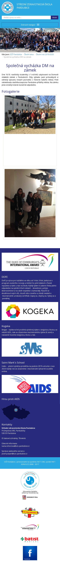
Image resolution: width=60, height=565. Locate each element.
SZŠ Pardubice (16, 54)
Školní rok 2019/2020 (45, 54)
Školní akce (29, 54)
